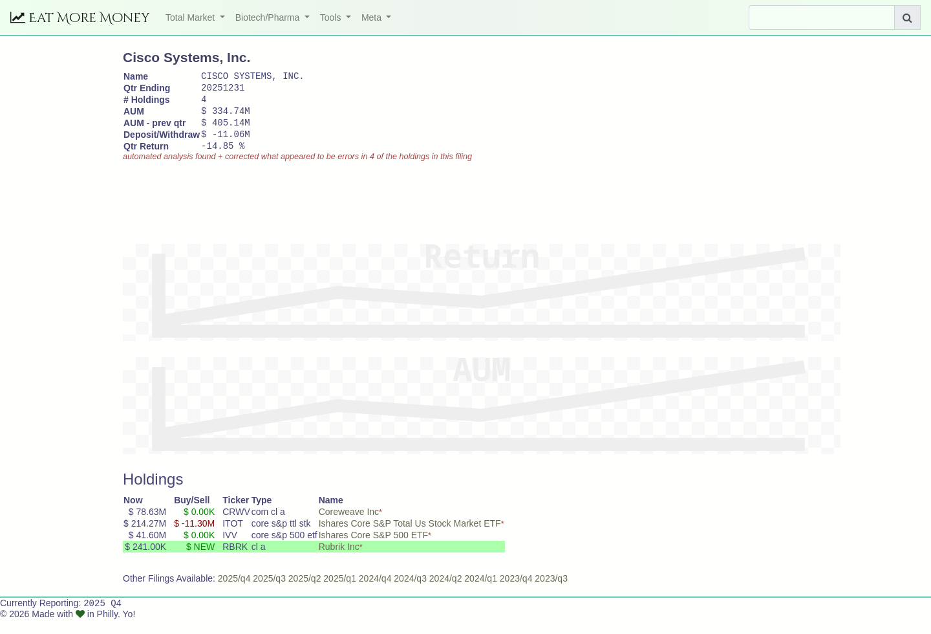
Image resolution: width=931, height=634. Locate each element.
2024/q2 (445, 592)
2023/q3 (551, 592)
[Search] (822, 17)
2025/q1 (339, 592)
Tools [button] (332, 17)
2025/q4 (234, 592)
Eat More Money (80, 18)
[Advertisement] (358, 210)
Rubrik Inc (339, 560)
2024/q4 (375, 592)
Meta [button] (372, 17)
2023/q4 (516, 592)
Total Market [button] (191, 17)
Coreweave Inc (349, 525)
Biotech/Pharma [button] (269, 17)
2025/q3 (269, 592)
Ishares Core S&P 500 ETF (373, 548)
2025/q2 (304, 592)
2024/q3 (410, 592)
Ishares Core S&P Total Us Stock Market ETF (410, 537)
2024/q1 (480, 592)
